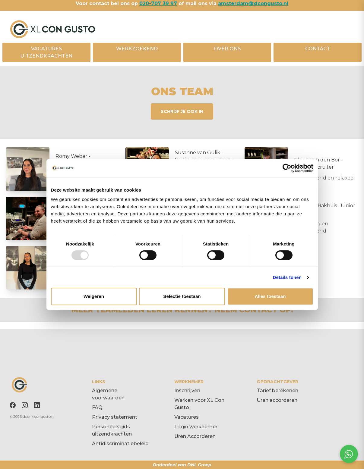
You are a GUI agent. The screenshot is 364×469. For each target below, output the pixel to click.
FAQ (97, 407)
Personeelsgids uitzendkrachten (112, 430)
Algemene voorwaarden (108, 394)
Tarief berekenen (277, 390)
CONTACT (317, 49)
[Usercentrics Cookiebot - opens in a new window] (287, 168)
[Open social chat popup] (349, 454)
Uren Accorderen (195, 436)
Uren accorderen (277, 400)
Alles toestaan (270, 296)
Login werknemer (195, 427)
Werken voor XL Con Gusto (199, 403)
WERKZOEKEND (137, 49)
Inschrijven (187, 390)
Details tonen (287, 277)
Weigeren (94, 296)
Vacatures (186, 417)
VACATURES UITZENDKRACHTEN (46, 52)
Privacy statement (114, 417)
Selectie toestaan (182, 296)
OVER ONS (227, 49)
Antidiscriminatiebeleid (120, 443)
